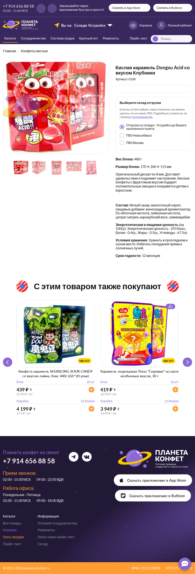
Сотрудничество (33, 38)
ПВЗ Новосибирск (136, 135)
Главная (9, 51)
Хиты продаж (13, 537)
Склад (42, 544)
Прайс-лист (12, 544)
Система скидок (62, 38)
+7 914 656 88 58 (18, 6)
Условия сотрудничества (57, 523)
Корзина (140, 25)
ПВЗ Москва (132, 142)
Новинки (10, 530)
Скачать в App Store (126, 7)
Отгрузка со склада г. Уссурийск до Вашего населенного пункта (153, 126)
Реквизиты (111, 38)
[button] (187, 362)
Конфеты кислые (34, 51)
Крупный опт (88, 38)
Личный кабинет (174, 25)
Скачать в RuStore (169, 7)
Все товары (12, 523)
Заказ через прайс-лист (56, 537)
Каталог (10, 38)
